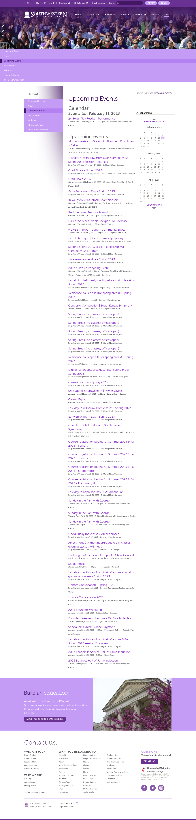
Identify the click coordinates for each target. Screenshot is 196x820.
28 (148, 146)
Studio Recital (77, 563)
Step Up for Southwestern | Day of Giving (95, 390)
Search (112, 3)
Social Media (10, 65)
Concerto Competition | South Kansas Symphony (100, 305)
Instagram (161, 788)
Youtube (153, 788)
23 (155, 143)
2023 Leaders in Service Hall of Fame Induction (99, 652)
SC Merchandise (90, 789)
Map (50, 3)
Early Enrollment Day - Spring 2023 (91, 191)
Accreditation (29, 782)
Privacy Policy (30, 785)
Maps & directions (66, 807)
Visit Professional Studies (34, 792)
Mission (86, 769)
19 (140, 143)
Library (86, 765)
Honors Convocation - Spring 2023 (91, 585)
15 (152, 141)
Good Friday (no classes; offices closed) (94, 534)
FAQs (61, 789)
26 (141, 146)
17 (159, 141)
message (77, 803)
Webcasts (8, 70)
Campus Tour (64, 782)
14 (148, 141)
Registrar (87, 785)
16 (155, 141)
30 (155, 172)
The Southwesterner (14, 80)
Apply (151, 3)
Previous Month (154, 121)
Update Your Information (117, 772)
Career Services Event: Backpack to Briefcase (98, 221)
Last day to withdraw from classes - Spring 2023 (99, 408)
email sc (149, 761)
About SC (79, 14)
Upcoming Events (12, 61)
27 (144, 146)
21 (148, 143)
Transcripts (111, 769)
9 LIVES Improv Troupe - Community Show (96, 229)
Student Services (114, 758)
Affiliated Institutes (66, 775)
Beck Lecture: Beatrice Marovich (89, 212)
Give (164, 3)
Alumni (155, 14)
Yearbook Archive (114, 782)
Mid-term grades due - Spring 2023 (91, 259)
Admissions (63, 769)
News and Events (12, 51)
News (166, 14)
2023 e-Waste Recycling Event (88, 268)
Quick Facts (88, 779)
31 (159, 172)
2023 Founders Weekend (85, 609)
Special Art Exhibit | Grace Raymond (91, 627)
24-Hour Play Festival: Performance (91, 118)
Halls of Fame (64, 792)
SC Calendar (79, 3)
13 (144, 141)
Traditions (111, 765)
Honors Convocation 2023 (86, 597)
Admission (94, 14)
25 (163, 143)
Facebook (144, 788)
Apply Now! (5, 26)
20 (144, 143)
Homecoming (89, 755)
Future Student (30, 755)
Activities (62, 762)
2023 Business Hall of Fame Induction (93, 660)
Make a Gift (5, 37)
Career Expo (76, 399)
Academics (110, 14)
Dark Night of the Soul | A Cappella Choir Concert (101, 555)
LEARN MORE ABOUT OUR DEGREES (44, 719)
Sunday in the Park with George (89, 500)
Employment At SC (66, 785)
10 (159, 138)
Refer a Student (89, 782)
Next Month (154, 205)
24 (159, 143)
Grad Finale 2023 (79, 179)
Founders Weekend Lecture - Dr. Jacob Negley (99, 618)
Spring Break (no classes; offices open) (93, 314)
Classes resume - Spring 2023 (88, 382)
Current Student (31, 758)
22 (152, 143)
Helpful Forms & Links (92, 758)
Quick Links (97, 3)
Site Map (27, 779)
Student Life (140, 14)
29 (152, 172)
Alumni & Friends (31, 765)
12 (140, 141)
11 (162, 138)
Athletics (124, 14)
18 (163, 141)
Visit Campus (5, 31)
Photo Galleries (11, 75)
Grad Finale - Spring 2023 (85, 170)
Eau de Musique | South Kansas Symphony (95, 238)
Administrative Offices (68, 765)
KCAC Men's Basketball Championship (93, 200)
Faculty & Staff (30, 762)
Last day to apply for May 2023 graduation (96, 492)
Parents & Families (31, 769)
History (86, 762)
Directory (62, 3)
